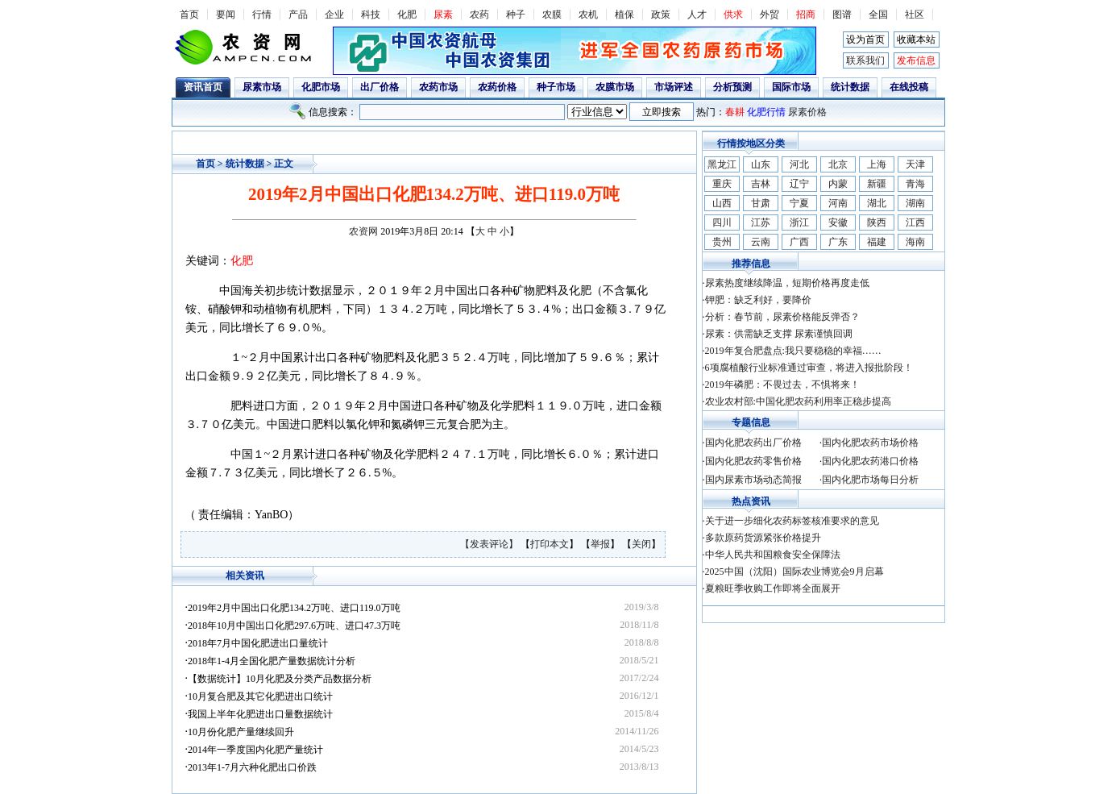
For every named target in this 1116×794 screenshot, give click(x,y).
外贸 (769, 14)
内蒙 (838, 183)
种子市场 (556, 87)
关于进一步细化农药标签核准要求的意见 (792, 520)
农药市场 (438, 87)
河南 (838, 203)
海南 (915, 241)
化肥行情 (766, 112)
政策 (660, 14)
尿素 (443, 14)
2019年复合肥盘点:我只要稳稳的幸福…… (793, 350)
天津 (915, 164)
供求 (733, 14)
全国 (878, 14)
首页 (189, 14)
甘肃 (760, 203)
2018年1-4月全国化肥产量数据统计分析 (271, 661)
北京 (838, 164)
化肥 (407, 14)
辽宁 (799, 183)
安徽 (838, 222)
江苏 (760, 222)
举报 (600, 544)
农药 (479, 14)
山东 (760, 164)
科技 (370, 14)
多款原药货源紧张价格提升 (763, 537)
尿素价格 (807, 112)
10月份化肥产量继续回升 (241, 732)
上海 (876, 164)
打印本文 (549, 544)
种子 (515, 14)
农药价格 (497, 87)
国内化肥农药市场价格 (870, 442)
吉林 (760, 183)
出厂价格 (379, 87)
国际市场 (791, 87)
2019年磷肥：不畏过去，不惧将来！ (782, 384)
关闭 (641, 544)
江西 (915, 222)
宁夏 (799, 203)
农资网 (363, 231)
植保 (624, 14)
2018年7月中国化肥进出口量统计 (258, 643)
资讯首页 (203, 87)
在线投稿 (909, 87)
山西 (722, 203)
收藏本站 (916, 39)
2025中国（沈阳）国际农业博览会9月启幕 (794, 571)
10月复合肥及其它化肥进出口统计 (260, 696)
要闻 (225, 14)
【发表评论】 (490, 544)
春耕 (735, 112)
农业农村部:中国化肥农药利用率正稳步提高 (798, 401)
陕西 (876, 222)
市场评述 (673, 87)
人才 (697, 14)
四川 (722, 222)
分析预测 (732, 87)
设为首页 (865, 39)
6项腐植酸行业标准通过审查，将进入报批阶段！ (809, 367)
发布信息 (916, 60)
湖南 (915, 203)
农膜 (552, 14)
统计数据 (850, 87)
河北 (799, 164)
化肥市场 (320, 87)
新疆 (876, 183)
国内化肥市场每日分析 (870, 479)
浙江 (799, 222)
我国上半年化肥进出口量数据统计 (260, 714)
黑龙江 (721, 164)
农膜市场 (614, 87)
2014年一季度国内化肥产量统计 (255, 749)
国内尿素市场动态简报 (753, 479)
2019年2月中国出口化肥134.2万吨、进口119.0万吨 (294, 607)
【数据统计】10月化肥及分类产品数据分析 (279, 678)
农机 (588, 14)
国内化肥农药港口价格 (870, 461)
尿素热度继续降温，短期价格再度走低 (787, 283)
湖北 (876, 203)
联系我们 (865, 60)
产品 (298, 14)
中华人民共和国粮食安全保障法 (772, 554)
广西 (799, 241)
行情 (262, 14)
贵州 (722, 241)
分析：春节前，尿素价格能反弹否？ (782, 316)
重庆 (722, 183)
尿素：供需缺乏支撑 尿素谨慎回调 (779, 333)
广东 (838, 241)
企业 (334, 14)
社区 (914, 14)
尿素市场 (262, 87)
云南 (760, 241)
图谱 (842, 14)
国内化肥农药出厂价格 (753, 442)
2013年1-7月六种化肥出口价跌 (252, 767)
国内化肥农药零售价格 (753, 461)
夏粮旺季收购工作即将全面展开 (772, 588)
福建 (876, 241)
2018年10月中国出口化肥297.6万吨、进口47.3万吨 (294, 625)
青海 (915, 183)
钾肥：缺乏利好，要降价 (758, 300)
